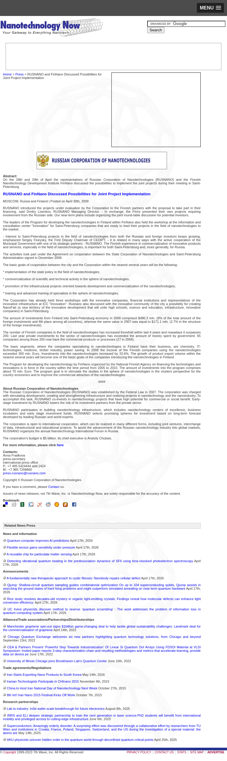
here (60, 445)
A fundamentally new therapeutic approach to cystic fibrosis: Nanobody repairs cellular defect (73, 578)
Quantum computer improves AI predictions (38, 540)
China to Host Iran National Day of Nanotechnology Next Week (52, 688)
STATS (182, 752)
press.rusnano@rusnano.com (24, 473)
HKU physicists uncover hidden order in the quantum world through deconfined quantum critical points (80, 739)
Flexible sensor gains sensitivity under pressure (41, 547)
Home (7, 74)
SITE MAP (197, 752)
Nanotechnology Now (51, 28)
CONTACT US (164, 752)
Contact (53, 486)
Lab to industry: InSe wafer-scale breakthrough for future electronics (56, 708)
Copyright (9, 752)
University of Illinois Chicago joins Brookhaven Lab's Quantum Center (57, 661)
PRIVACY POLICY (139, 752)
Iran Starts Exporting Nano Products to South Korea (44, 674)
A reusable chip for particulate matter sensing (39, 554)
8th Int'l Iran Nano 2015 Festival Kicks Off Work (41, 695)
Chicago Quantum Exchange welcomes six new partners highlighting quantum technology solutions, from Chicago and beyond (104, 637)
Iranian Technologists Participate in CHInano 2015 (43, 681)
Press (19, 74)
